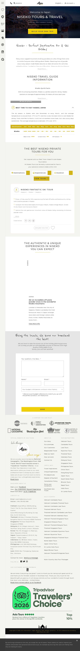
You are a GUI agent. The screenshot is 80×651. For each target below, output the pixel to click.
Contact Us (48, 466)
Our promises (49, 451)
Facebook (22, 493)
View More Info (34, 324)
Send (42, 416)
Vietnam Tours (66, 447)
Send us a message (31, 564)
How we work (49, 463)
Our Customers (49, 454)
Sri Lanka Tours (66, 498)
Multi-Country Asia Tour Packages (56, 566)
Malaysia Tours (66, 466)
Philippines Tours (67, 473)
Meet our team (49, 460)
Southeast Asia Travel (49, 496)
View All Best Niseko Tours (40, 22)
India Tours (65, 494)
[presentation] (37, 408)
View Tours (41, 178)
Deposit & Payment (51, 484)
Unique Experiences (51, 478)
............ (46, 563)
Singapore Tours (66, 469)
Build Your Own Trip (43, 31)
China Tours (65, 476)
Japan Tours (65, 482)
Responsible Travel (50, 457)
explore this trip (42, 228)
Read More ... (42, 69)
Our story (47, 447)
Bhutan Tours (66, 488)
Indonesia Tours (66, 463)
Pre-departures (49, 481)
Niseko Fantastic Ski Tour (39, 189)
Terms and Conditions (48, 491)
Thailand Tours (66, 460)
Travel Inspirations (50, 475)
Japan (31, 297)
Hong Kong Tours (67, 479)
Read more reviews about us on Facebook (26, 589)
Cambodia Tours (66, 451)
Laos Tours (64, 454)
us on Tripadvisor (30, 498)
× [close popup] (77, 640)
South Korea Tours (67, 485)
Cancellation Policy (51, 487)
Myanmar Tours (66, 457)
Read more (15, 486)
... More (16, 216)
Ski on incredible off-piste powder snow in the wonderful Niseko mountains (42, 302)
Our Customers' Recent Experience (28, 495)
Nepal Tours (65, 491)
